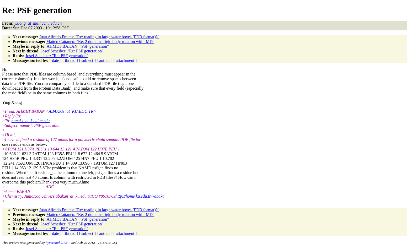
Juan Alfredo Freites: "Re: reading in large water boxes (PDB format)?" (99, 37)
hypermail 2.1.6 (57, 243)
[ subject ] (87, 60)
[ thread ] (70, 60)
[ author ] (105, 60)
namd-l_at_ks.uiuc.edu (31, 120)
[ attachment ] (125, 60)
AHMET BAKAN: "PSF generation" (77, 46)
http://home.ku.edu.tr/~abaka (139, 196)
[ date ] (55, 60)
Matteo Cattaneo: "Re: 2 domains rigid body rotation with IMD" (100, 41)
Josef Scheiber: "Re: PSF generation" (72, 51)
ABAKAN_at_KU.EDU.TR (71, 111)
